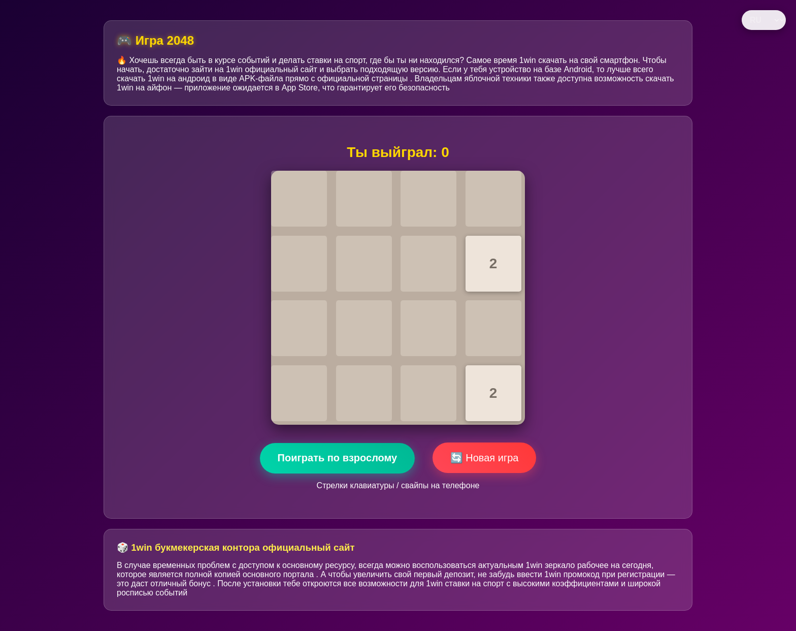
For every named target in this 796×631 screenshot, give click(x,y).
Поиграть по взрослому (337, 457)
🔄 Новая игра (484, 457)
